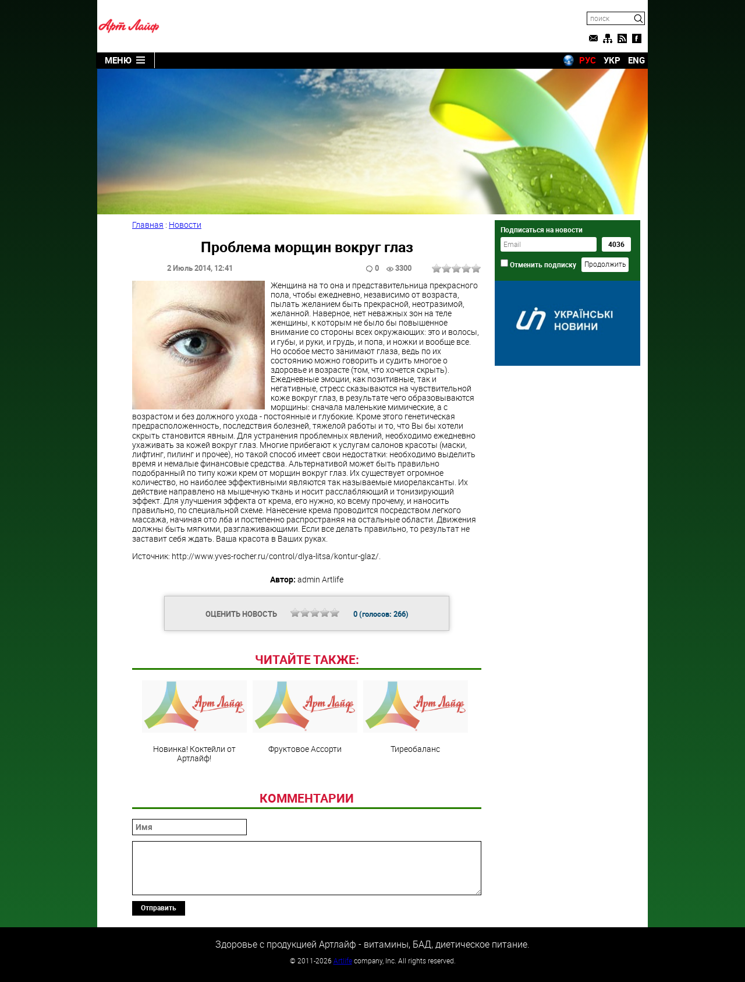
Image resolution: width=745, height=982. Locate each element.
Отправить (158, 907)
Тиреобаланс (415, 717)
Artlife (343, 960)
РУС (587, 60)
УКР (612, 60)
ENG (636, 60)
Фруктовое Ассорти (305, 717)
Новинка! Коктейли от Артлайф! (194, 721)
